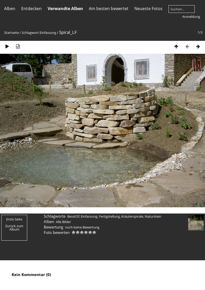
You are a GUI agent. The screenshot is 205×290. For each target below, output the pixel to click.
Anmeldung (191, 16)
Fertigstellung (109, 216)
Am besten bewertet (108, 8)
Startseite (11, 32)
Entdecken (31, 8)
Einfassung (48, 32)
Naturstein (153, 216)
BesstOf (73, 216)
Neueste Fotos (148, 8)
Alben (9, 8)
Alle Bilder (63, 221)
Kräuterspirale (132, 216)
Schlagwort (30, 32)
